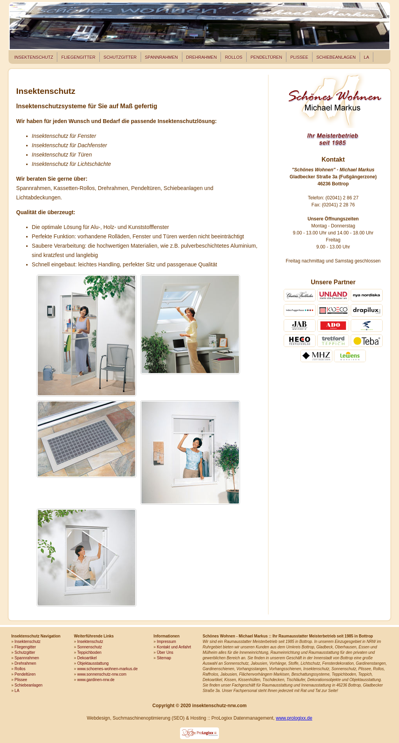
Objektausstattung (93, 663)
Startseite (326, 7)
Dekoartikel (87, 658)
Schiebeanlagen (336, 57)
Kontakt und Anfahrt (174, 647)
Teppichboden (89, 652)
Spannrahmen (161, 57)
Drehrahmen (201, 57)
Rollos (233, 57)
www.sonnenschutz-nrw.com (101, 674)
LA (366, 57)
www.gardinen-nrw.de (96, 680)
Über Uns (349, 7)
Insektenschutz (33, 57)
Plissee (299, 57)
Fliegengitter (78, 57)
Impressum (372, 7)
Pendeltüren (266, 57)
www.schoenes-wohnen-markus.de (107, 669)
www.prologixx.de (294, 718)
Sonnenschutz (89, 647)
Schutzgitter (120, 57)
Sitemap (164, 658)
